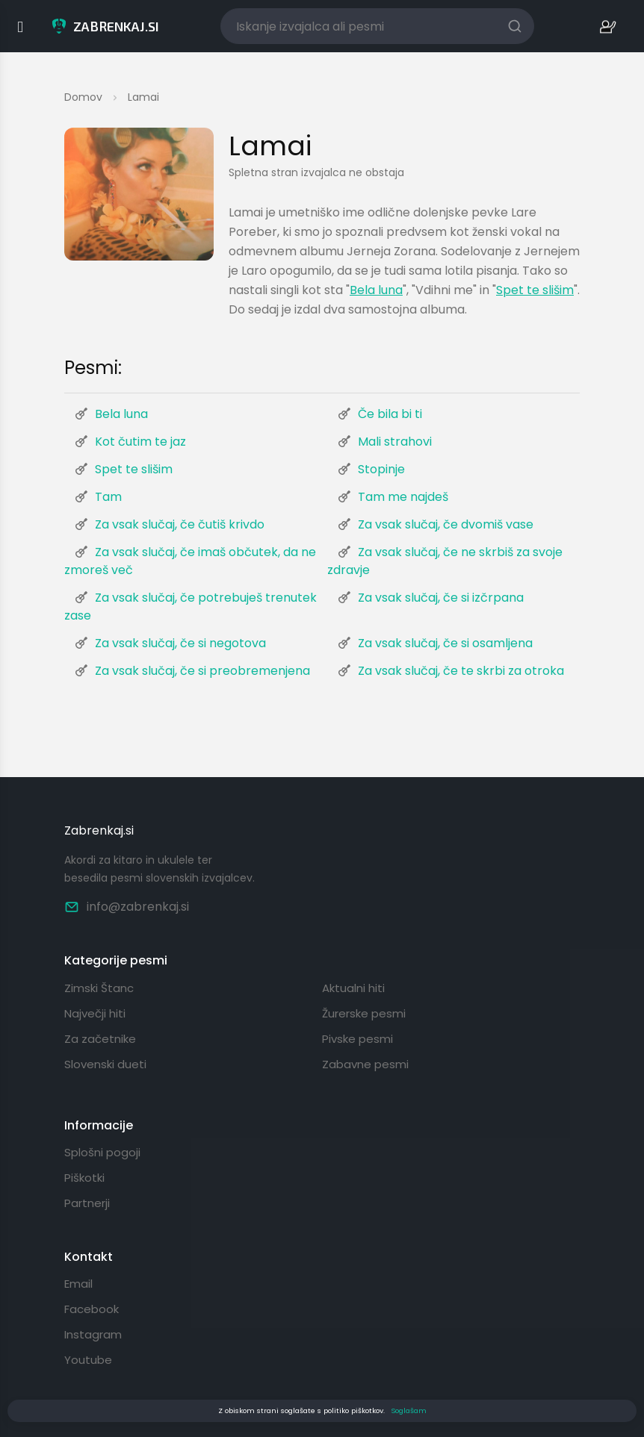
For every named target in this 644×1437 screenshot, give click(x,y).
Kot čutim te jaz (140, 441)
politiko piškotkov (353, 1410)
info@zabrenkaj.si (126, 906)
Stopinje (381, 469)
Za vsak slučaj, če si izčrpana (441, 597)
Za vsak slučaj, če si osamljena (445, 643)
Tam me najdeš (403, 496)
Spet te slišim (535, 290)
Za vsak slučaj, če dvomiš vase (445, 524)
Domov (83, 97)
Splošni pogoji (102, 1152)
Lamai (143, 97)
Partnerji (87, 1203)
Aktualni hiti (353, 988)
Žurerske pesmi (364, 1013)
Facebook (91, 1309)
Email (78, 1283)
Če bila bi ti (390, 414)
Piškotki (84, 1177)
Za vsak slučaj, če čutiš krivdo (179, 524)
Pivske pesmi (357, 1039)
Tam (108, 496)
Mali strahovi (395, 441)
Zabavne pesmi (365, 1064)
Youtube (88, 1360)
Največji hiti (95, 1013)
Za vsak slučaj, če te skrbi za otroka (461, 670)
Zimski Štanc (99, 988)
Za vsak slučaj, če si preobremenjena (202, 670)
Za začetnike (100, 1039)
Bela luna (376, 290)
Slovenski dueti (105, 1064)
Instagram (93, 1334)
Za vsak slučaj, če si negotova (180, 643)
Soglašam (409, 1410)
